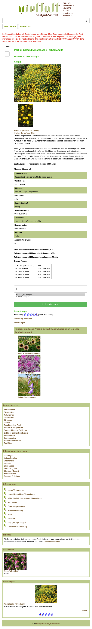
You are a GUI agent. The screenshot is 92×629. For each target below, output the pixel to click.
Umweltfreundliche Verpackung (21, 494)
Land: (7, 48)
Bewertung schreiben (23, 319)
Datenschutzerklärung (17, 527)
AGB (10, 514)
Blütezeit (8, 463)
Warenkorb (25, 26)
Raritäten (8, 443)
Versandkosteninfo (52, 542)
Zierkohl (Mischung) (26, 373)
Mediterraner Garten (12, 441)
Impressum (12, 502)
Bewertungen (19, 323)
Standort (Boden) (11, 471)
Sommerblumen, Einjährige (15, 430)
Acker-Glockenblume (27, 397)
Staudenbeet (9, 410)
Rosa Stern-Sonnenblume (29, 353)
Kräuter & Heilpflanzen (13, 428)
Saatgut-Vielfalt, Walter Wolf (48, 624)
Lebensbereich (10, 458)
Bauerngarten (10, 438)
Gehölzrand (9, 417)
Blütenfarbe (9, 466)
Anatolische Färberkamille (15, 604)
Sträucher (8, 420)
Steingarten (9, 412)
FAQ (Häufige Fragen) (17, 523)
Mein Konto (10, 26)
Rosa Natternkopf (11, 571)
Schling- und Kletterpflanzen (16, 433)
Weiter (85, 610)
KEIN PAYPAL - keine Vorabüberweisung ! (25, 498)
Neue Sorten (8, 550)
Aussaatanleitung (15, 510)
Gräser (7, 423)
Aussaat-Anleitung (12, 476)
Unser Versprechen (16, 490)
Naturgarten (9, 415)
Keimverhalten (10, 474)
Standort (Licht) (10, 468)
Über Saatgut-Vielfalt (16, 506)
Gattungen (8, 456)
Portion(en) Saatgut (50, 294)
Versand (11, 519)
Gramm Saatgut (50, 297)
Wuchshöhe (9, 461)
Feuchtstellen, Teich (12, 425)
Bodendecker (9, 435)
